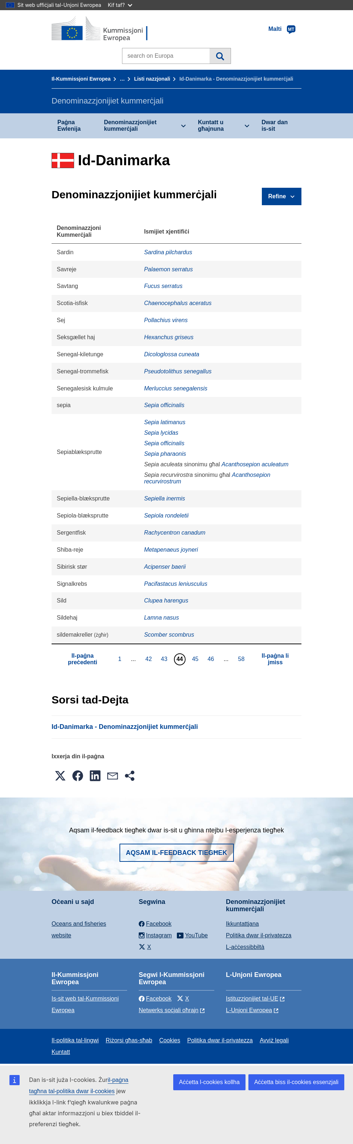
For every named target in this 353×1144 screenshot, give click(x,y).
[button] (60, 775)
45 (196, 659)
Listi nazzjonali (152, 79)
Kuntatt (61, 1052)
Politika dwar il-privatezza (259, 935)
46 (212, 659)
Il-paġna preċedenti (82, 659)
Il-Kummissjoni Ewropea (81, 79)
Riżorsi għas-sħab (129, 1040)
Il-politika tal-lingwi (75, 1040)
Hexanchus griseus (169, 337)
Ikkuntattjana (242, 924)
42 (149, 659)
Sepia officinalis (164, 405)
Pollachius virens (166, 320)
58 (242, 659)
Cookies (169, 1040)
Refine (277, 196)
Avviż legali (274, 1040)
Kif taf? (120, 5)
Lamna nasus (161, 617)
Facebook (155, 998)
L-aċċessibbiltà (245, 947)
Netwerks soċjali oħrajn (169, 1010)
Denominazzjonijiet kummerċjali (130, 125)
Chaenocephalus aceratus (178, 303)
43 (165, 659)
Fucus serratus (163, 286)
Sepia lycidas (161, 433)
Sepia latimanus (165, 422)
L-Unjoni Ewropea (249, 1010)
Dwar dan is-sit (274, 125)
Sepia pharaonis (165, 454)
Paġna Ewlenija (69, 125)
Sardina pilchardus (168, 252)
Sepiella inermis (164, 498)
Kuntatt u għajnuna (211, 125)
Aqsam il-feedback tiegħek (176, 852)
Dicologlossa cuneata (171, 354)
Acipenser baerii (165, 567)
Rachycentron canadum (175, 533)
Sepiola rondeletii (166, 515)
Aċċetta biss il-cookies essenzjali (296, 1082)
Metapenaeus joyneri (171, 550)
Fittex (220, 56)
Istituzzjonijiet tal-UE (252, 998)
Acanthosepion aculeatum (255, 464)
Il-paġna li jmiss (275, 659)
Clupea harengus (166, 600)
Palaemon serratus (168, 269)
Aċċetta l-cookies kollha (209, 1082)
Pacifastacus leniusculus (175, 584)
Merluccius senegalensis (175, 388)
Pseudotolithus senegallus (178, 371)
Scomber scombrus (169, 635)
